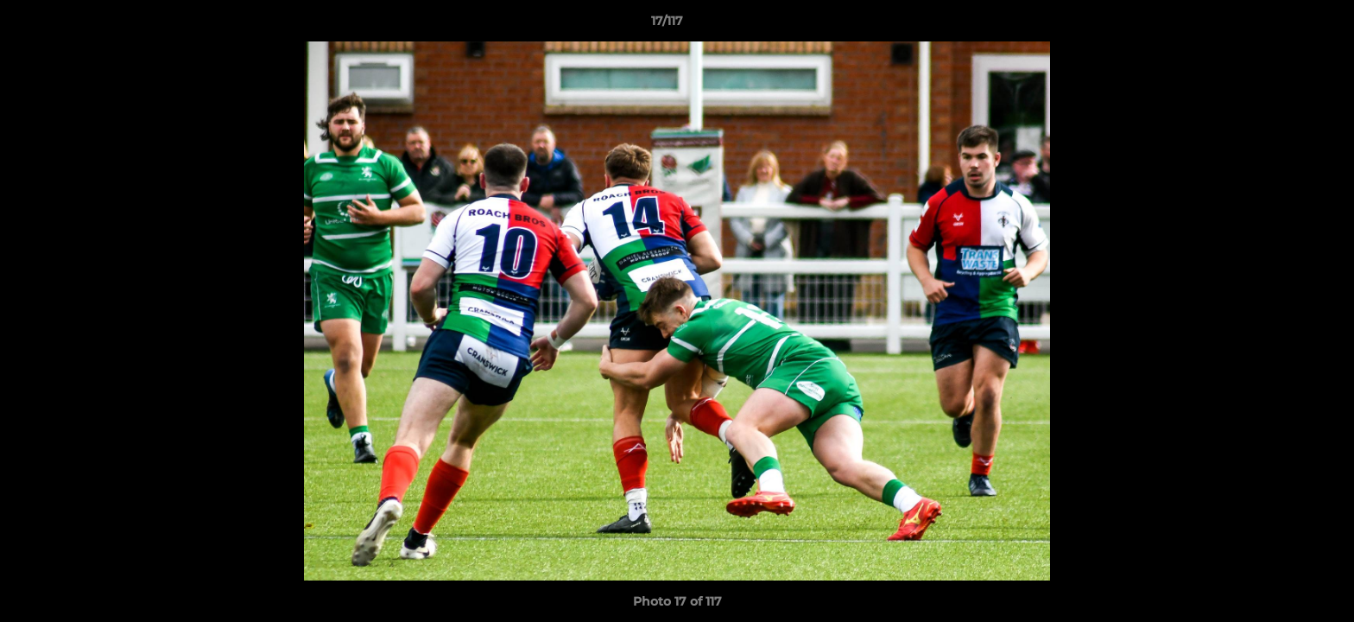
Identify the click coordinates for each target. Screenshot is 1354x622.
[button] (1281, 25)
